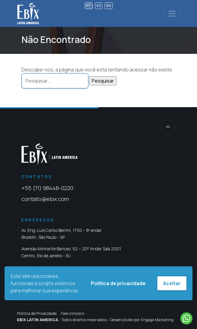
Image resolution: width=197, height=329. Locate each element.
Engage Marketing (157, 319)
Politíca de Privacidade (37, 313)
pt (88, 5)
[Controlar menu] (171, 14)
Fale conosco (72, 313)
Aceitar (172, 283)
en (108, 5)
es (99, 5)
